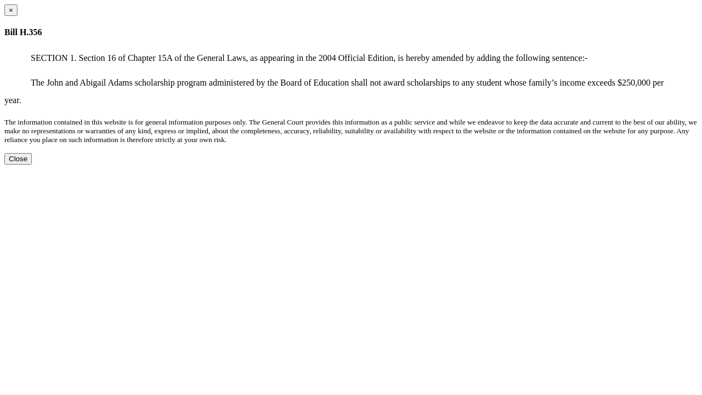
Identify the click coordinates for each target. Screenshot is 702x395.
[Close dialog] (11, 10)
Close (18, 159)
